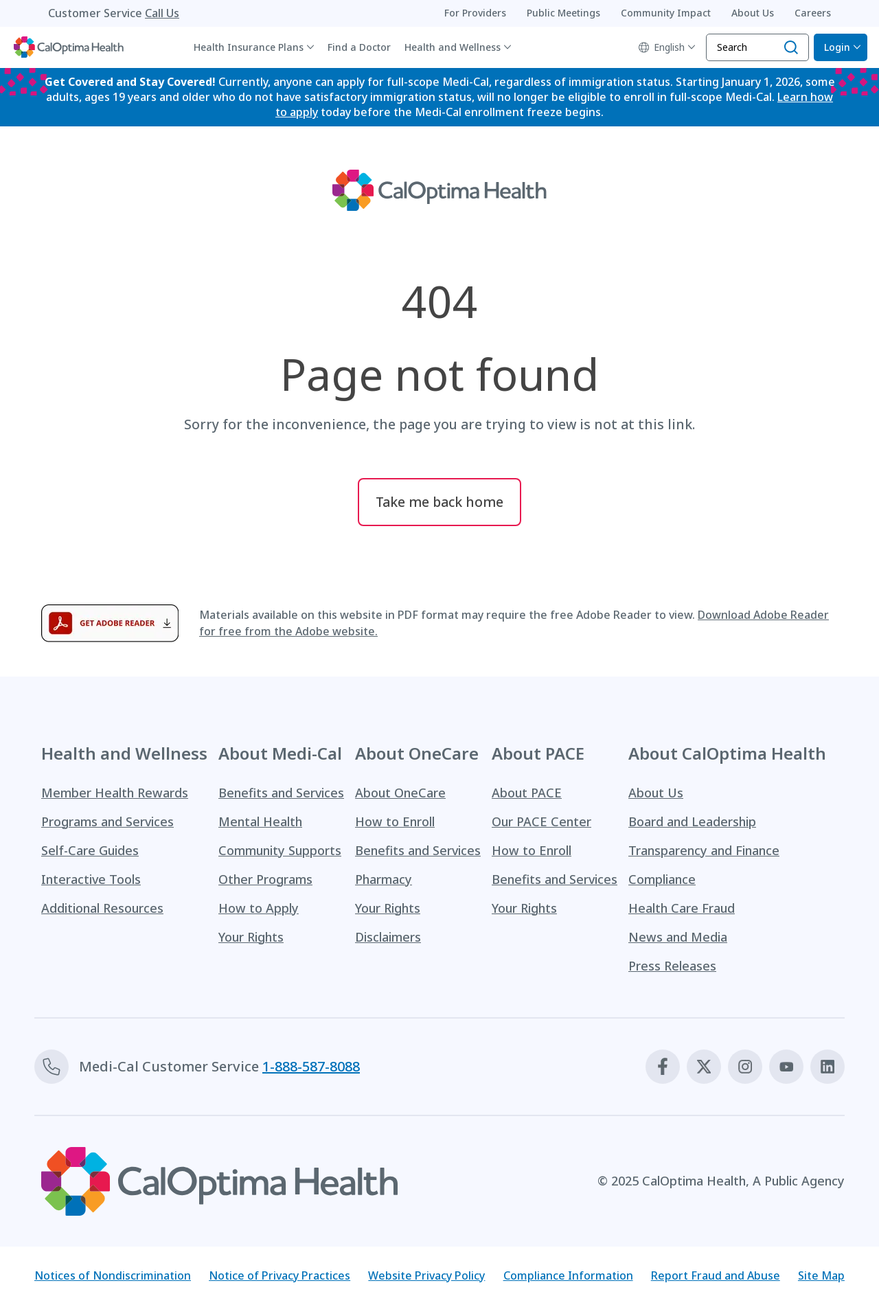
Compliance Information (568, 1276)
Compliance (662, 880)
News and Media (677, 937)
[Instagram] (745, 1067)
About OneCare (400, 793)
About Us (655, 793)
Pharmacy (383, 880)
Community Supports (279, 851)
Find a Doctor (359, 47)
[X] (704, 1067)
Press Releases (672, 966)
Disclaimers (388, 937)
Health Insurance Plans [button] (249, 47)
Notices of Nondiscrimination (112, 1276)
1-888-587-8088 (311, 1067)
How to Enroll (395, 822)
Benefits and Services (281, 793)
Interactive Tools (91, 880)
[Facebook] (663, 1067)
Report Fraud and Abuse (715, 1276)
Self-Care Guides (90, 851)
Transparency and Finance (703, 851)
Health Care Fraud (681, 908)
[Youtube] (786, 1067)
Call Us (162, 13)
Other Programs (265, 880)
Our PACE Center (541, 822)
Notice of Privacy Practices (279, 1276)
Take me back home (439, 502)
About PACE (527, 793)
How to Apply (258, 908)
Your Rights (251, 937)
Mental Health (260, 822)
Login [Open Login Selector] (837, 47)
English (662, 47)
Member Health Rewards (114, 793)
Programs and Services (107, 822)
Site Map (821, 1276)
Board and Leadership (692, 822)
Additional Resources (102, 908)
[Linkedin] (827, 1067)
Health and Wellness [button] (452, 47)
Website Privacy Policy (426, 1276)
